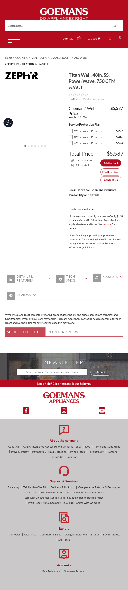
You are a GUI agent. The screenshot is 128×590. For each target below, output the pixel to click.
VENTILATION (41, 57)
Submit (100, 372)
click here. (89, 247)
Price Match (77, 451)
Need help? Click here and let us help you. (64, 383)
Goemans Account (75, 571)
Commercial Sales (50, 534)
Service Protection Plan (55, 492)
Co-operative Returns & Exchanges (99, 487)
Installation (31, 492)
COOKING (21, 57)
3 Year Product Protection (86, 137)
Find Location (110, 171)
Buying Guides (111, 534)
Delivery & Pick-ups (63, 487)
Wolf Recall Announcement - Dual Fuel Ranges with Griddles (64, 502)
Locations (73, 456)
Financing (14, 487)
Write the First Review (93, 99)
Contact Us (111, 179)
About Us (13, 446)
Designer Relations (76, 534)
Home (8, 57)
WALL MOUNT (62, 57)
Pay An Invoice (51, 571)
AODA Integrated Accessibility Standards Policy (52, 446)
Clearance (30, 534)
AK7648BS (80, 57)
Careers (112, 451)
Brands (95, 534)
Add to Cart (111, 162)
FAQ (87, 446)
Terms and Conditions (107, 446)
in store (107, 224)
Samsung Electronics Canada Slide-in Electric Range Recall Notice (64, 497)
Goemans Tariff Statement (88, 492)
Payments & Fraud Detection (49, 451)
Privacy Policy (19, 451)
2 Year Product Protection (86, 131)
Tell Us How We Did (35, 487)
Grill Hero (64, 539)
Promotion (14, 534)
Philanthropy (96, 451)
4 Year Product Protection (86, 143)
